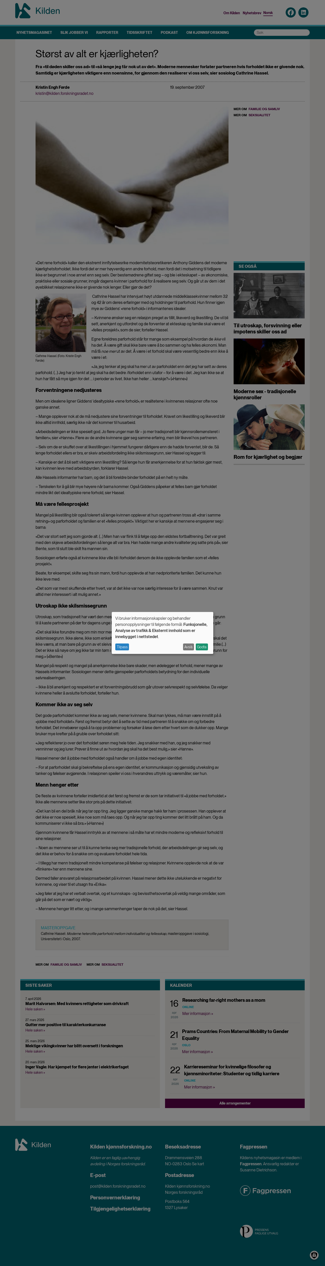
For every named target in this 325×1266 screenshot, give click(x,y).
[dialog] (162, 633)
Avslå (188, 647)
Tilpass (122, 647)
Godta (201, 647)
